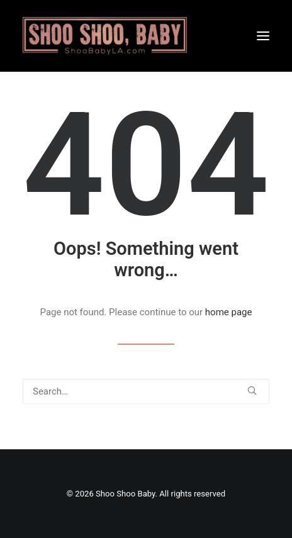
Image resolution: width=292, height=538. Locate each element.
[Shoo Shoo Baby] (105, 36)
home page (228, 312)
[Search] (146, 391)
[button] (263, 36)
